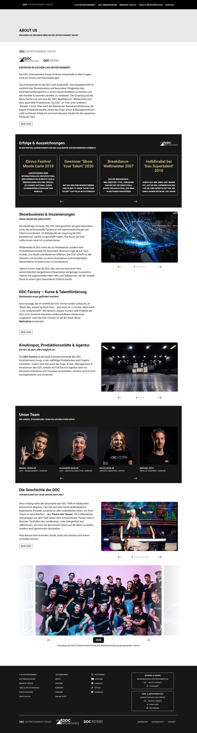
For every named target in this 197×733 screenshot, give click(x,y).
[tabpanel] (139, 237)
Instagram (154, 708)
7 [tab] (146, 557)
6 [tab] (146, 267)
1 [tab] (135, 267)
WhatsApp (154, 686)
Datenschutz (158, 722)
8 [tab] (148, 557)
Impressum (143, 722)
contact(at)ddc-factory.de (152, 697)
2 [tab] (137, 267)
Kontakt (172, 722)
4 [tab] (141, 267)
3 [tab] (139, 267)
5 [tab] (144, 267)
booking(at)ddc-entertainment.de (152, 679)
